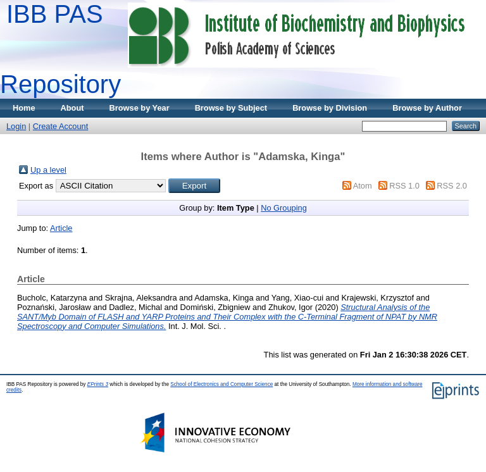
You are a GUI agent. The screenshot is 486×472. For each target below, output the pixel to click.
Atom (362, 185)
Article (61, 228)
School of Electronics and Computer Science (221, 384)
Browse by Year (139, 108)
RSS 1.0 (404, 185)
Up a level (48, 170)
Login (16, 126)
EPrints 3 (97, 384)
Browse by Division (329, 108)
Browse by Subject (231, 108)
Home (24, 108)
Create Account (61, 126)
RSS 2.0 (452, 185)
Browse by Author (427, 108)
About (72, 108)
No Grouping (284, 208)
